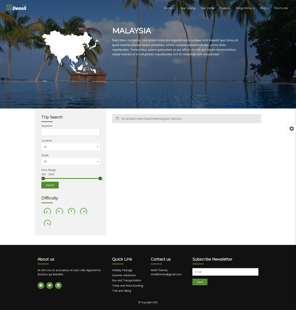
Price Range (48, 170)
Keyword (46, 126)
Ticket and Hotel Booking (127, 285)
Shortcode (281, 8)
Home (169, 8)
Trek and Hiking (121, 290)
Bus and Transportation (126, 280)
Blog (264, 8)
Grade (45, 155)
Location (46, 140)
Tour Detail (207, 8)
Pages (224, 8)
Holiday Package (122, 270)
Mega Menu (245, 8)
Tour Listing (187, 8)
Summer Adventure (124, 275)
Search (50, 185)
